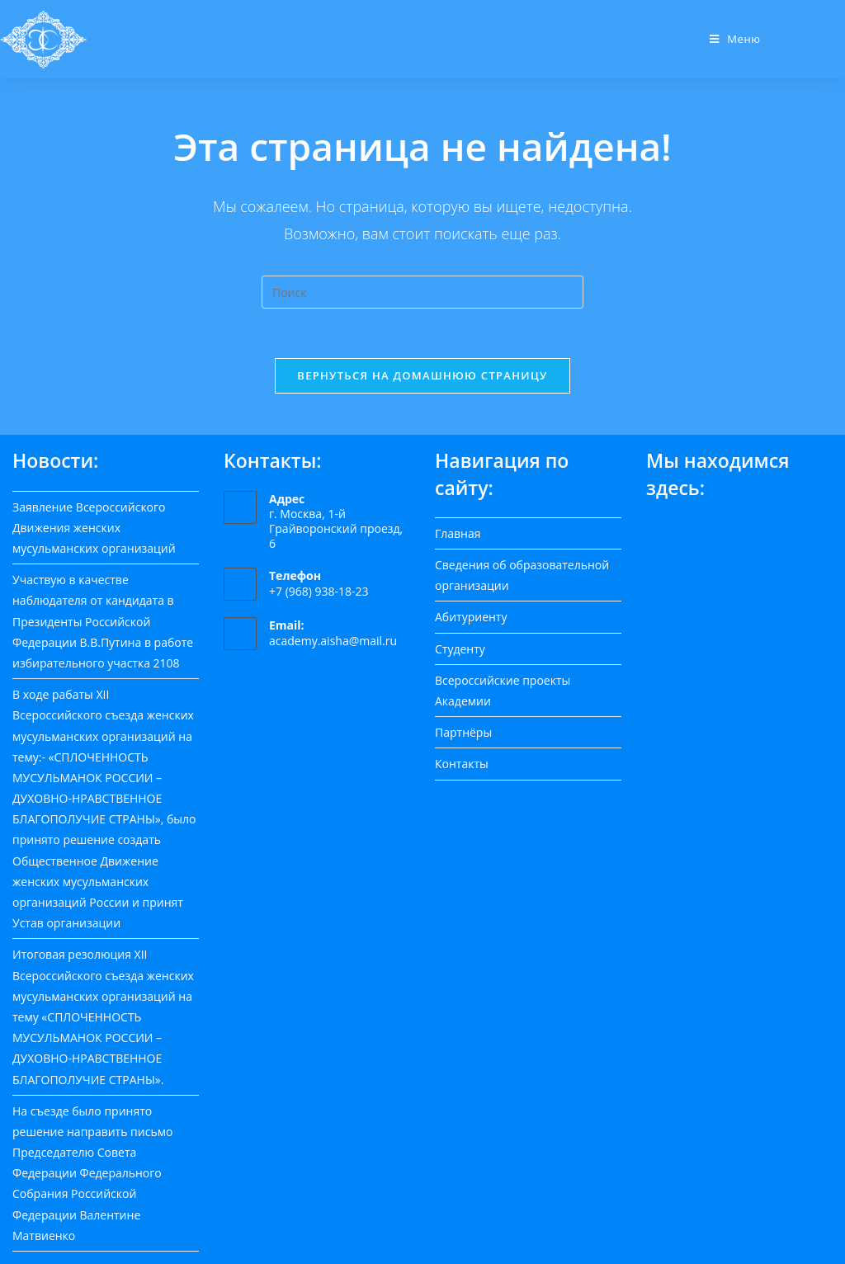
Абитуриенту (471, 617)
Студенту (460, 648)
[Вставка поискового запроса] (422, 292)
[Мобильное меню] (735, 38)
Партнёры (463, 732)
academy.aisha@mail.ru (333, 641)
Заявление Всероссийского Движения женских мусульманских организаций (94, 526)
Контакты (462, 763)
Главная (458, 533)
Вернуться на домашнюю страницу (422, 375)
